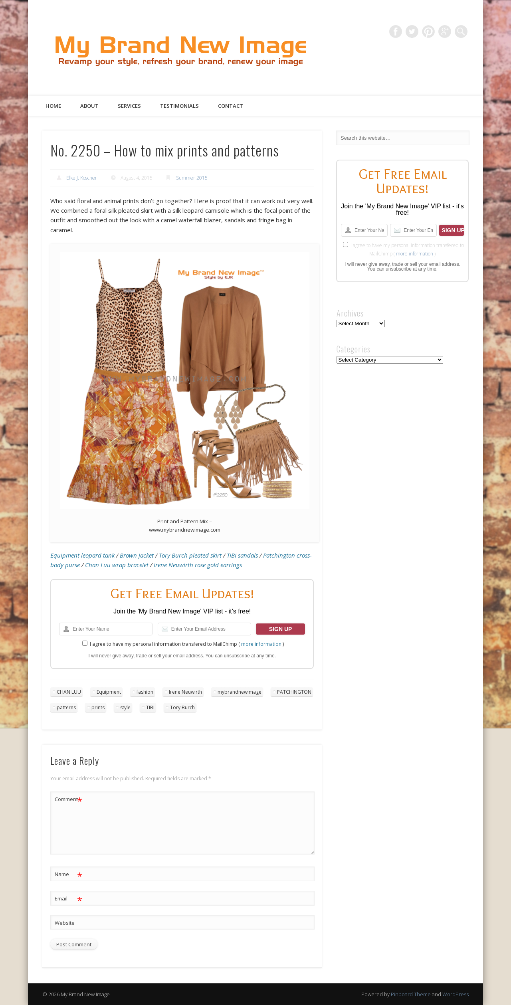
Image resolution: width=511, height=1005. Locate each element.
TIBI (150, 707)
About (89, 105)
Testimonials (179, 105)
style (125, 707)
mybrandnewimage (239, 691)
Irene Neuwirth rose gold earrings (198, 565)
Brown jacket (137, 555)
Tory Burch (182, 707)
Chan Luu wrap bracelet (117, 565)
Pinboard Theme (411, 994)
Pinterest (428, 31)
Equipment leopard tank (82, 555)
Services (129, 105)
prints (98, 707)
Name (68, 874)
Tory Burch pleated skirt (190, 555)
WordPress (455, 994)
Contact (230, 105)
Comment (68, 799)
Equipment (109, 691)
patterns (66, 707)
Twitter (412, 31)
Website (65, 922)
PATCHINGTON (294, 691)
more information (261, 644)
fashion (145, 691)
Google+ (444, 31)
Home (53, 105)
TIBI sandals (242, 555)
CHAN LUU (69, 691)
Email (68, 899)
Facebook (395, 31)
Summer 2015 (192, 177)
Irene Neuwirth (185, 691)
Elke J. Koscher (81, 177)
